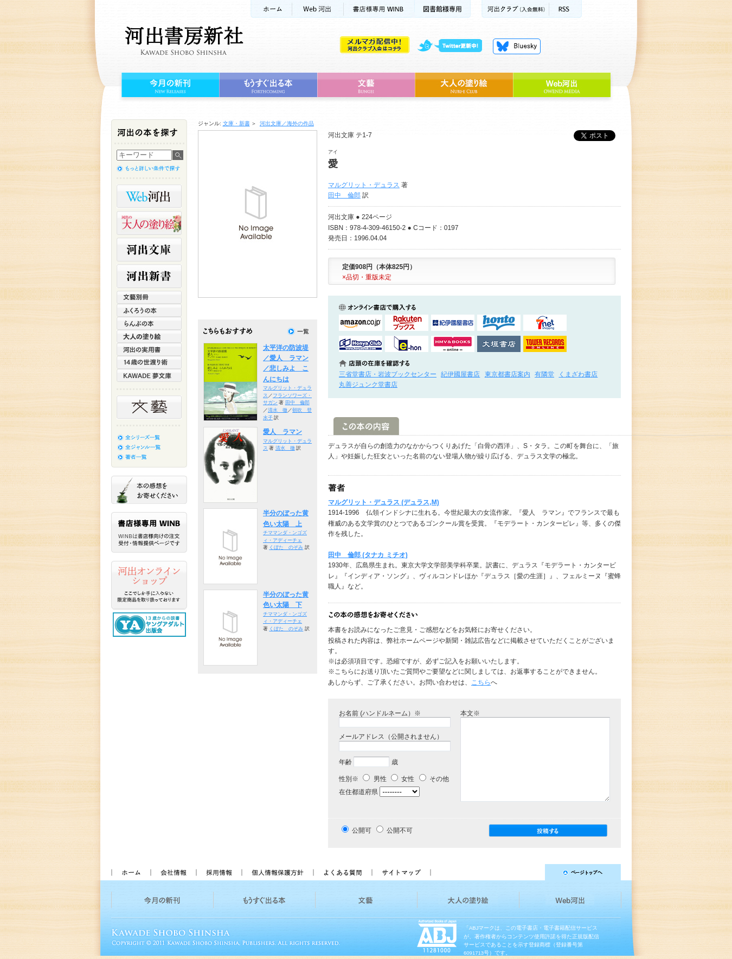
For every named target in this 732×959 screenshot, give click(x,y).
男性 (374, 779)
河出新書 (149, 276)
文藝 (366, 85)
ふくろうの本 (149, 310)
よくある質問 (342, 872)
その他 (434, 779)
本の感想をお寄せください (149, 490)
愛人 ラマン (282, 432)
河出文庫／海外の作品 (287, 123)
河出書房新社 (182, 41)
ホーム (271, 9)
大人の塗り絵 (464, 85)
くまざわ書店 (578, 374)
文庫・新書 (236, 123)
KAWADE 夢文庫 (149, 375)
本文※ (470, 713)
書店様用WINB (379, 9)
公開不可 (400, 830)
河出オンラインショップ (149, 585)
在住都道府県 (358, 792)
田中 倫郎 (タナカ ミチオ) (368, 555)
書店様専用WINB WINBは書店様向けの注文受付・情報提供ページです (149, 532)
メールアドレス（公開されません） (391, 736)
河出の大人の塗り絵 (149, 223)
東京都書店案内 (507, 374)
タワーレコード (545, 344)
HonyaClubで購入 (360, 344)
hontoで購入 (499, 323)
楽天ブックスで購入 (406, 323)
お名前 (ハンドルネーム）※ (380, 713)
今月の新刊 (169, 85)
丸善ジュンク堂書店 (368, 384)
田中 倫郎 (344, 195)
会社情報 (173, 872)
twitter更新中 (453, 46)
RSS (565, 9)
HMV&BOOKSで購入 (452, 344)
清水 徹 (277, 410)
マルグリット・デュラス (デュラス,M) (383, 502)
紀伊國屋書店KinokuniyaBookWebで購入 (452, 323)
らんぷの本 (149, 323)
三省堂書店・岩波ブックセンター (387, 374)
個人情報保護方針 (277, 872)
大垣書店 (499, 344)
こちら (481, 682)
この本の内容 (366, 426)
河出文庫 (149, 249)
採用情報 (218, 872)
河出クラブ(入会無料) (515, 9)
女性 (402, 779)
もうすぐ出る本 (268, 85)
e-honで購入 (406, 344)
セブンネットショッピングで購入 (545, 323)
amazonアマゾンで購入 (360, 323)
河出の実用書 (149, 349)
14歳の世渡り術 (149, 362)
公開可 (361, 830)
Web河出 (318, 9)
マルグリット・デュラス (364, 185)
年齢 (345, 762)
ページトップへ (530, 872)
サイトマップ (401, 872)
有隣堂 (544, 374)
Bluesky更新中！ (516, 46)
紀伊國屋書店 (460, 374)
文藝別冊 (149, 297)
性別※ (348, 779)
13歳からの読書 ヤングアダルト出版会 (151, 624)
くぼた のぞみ (286, 547)
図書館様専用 (443, 9)
